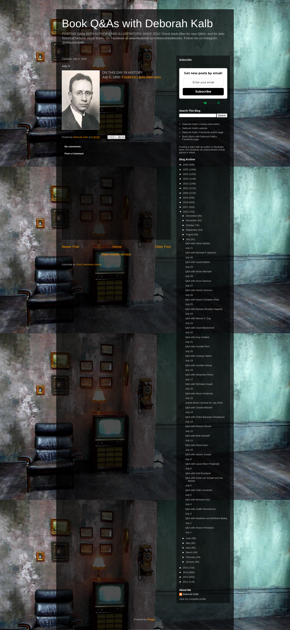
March (189, 552)
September (192, 229)
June (189, 538)
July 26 (189, 295)
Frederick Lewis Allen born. (142, 77)
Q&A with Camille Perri (197, 346)
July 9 (188, 459)
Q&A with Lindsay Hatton (198, 356)
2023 (186, 178)
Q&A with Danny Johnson (198, 290)
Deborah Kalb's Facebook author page (202, 132)
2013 (186, 577)
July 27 (189, 285)
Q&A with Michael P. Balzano (200, 252)
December (192, 215)
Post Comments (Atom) (89, 264)
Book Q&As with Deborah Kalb (137, 23)
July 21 (189, 341)
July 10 (189, 449)
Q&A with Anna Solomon (198, 281)
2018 (186, 202)
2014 (186, 572)
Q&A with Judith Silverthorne (200, 509)
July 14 (189, 412)
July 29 (189, 266)
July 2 (188, 523)
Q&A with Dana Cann (196, 445)
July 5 (188, 495)
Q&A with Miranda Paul (197, 499)
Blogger (151, 619)
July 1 (188, 532)
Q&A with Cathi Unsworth (198, 490)
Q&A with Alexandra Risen (199, 374)
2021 (186, 188)
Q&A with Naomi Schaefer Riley (202, 299)
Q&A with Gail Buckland (197, 473)
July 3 (188, 513)
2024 (186, 174)
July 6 (188, 485)
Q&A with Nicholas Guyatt (199, 384)
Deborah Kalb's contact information (201, 124)
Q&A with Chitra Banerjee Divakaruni (204, 417)
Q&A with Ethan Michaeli (198, 271)
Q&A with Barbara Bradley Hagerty (203, 309)
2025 (186, 169)
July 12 (189, 431)
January (190, 561)
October (190, 225)
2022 (186, 183)
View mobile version (116, 254)
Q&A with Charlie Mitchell (198, 407)
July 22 (189, 332)
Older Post (163, 247)
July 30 (189, 257)
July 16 (189, 388)
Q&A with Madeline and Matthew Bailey (206, 518)
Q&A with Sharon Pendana (199, 527)
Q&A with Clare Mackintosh (199, 327)
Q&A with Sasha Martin (197, 262)
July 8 (188, 468)
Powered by (203, 102)
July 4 (188, 504)
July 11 (189, 440)
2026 (186, 164)
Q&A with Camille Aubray (198, 365)
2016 (186, 211)
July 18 (189, 370)
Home (117, 247)
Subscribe (203, 91)
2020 (186, 193)
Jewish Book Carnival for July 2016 (203, 402)
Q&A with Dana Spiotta (197, 243)
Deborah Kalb (191, 594)
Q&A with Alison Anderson (199, 393)
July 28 (189, 276)
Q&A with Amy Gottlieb (197, 337)
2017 (186, 207)
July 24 (189, 313)
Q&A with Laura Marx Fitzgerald (202, 463)
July (188, 239)
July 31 (189, 248)
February (191, 557)
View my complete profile (192, 599)
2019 (186, 197)
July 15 (189, 398)
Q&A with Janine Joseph (198, 454)
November (192, 220)
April (188, 547)
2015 (186, 567)
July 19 (189, 360)
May (188, 543)
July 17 (189, 379)
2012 (186, 581)
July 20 (189, 351)
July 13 (189, 421)
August (190, 234)
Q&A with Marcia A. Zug (197, 318)
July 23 (189, 323)
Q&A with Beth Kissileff (197, 435)
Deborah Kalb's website (194, 128)
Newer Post (70, 247)
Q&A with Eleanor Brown (198, 426)
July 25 (189, 304)
